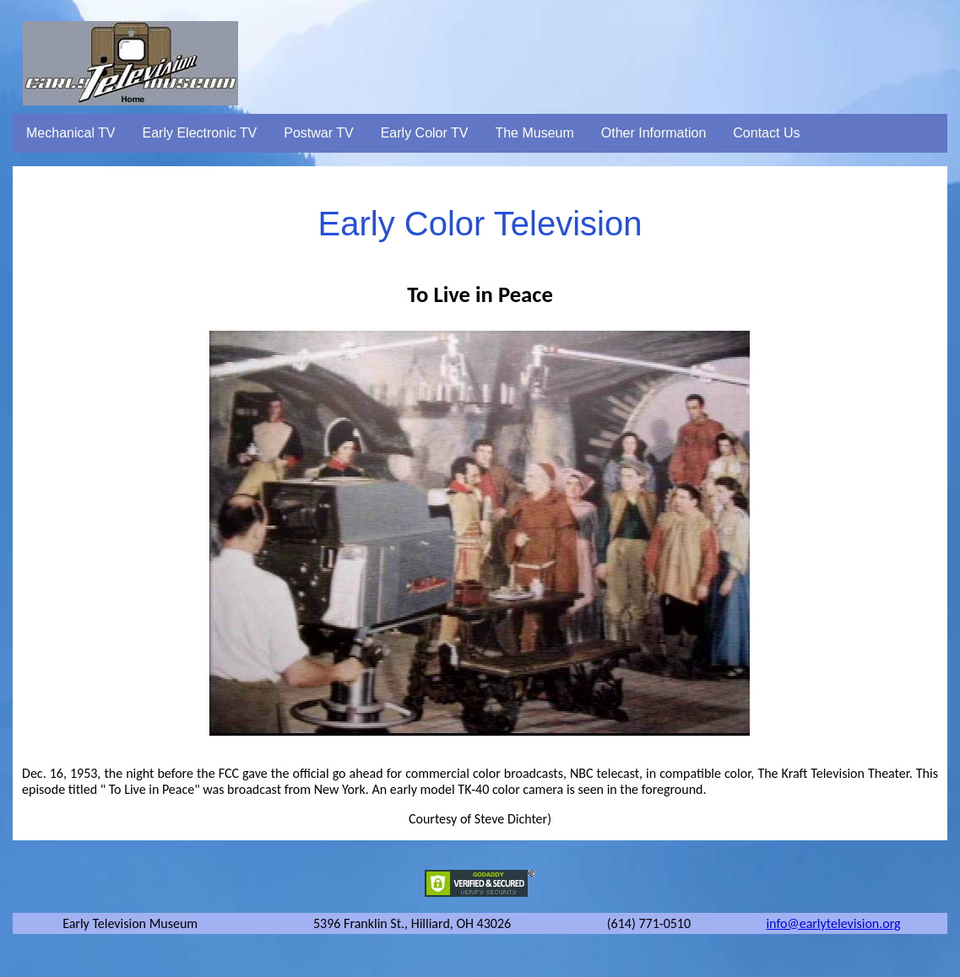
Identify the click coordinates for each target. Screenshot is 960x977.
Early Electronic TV (200, 133)
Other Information (654, 133)
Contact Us (766, 133)
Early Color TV (425, 133)
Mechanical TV (71, 133)
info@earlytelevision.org (833, 923)
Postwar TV (318, 133)
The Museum (534, 133)
